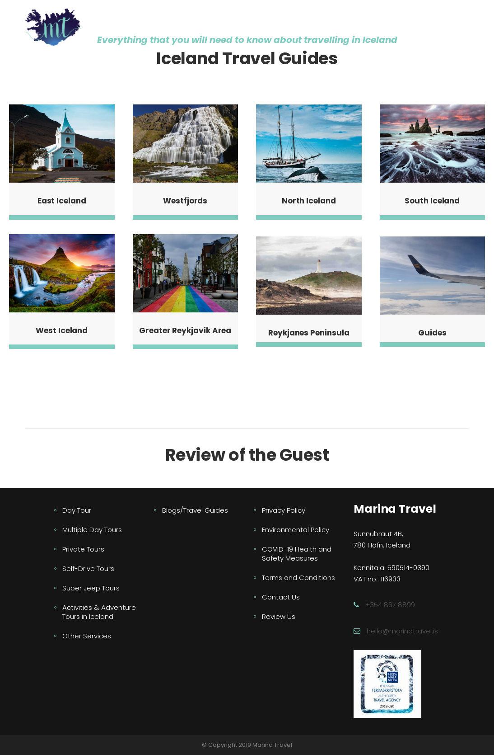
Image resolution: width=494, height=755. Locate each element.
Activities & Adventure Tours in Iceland (99, 612)
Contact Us (281, 597)
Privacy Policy (283, 510)
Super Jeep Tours (91, 588)
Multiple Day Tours (92, 529)
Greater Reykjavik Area (185, 330)
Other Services (86, 636)
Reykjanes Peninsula (308, 332)
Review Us (278, 616)
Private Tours (83, 549)
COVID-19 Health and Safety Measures (296, 553)
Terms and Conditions (298, 577)
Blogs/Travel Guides (195, 510)
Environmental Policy (295, 529)
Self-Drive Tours (88, 568)
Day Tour (76, 510)
